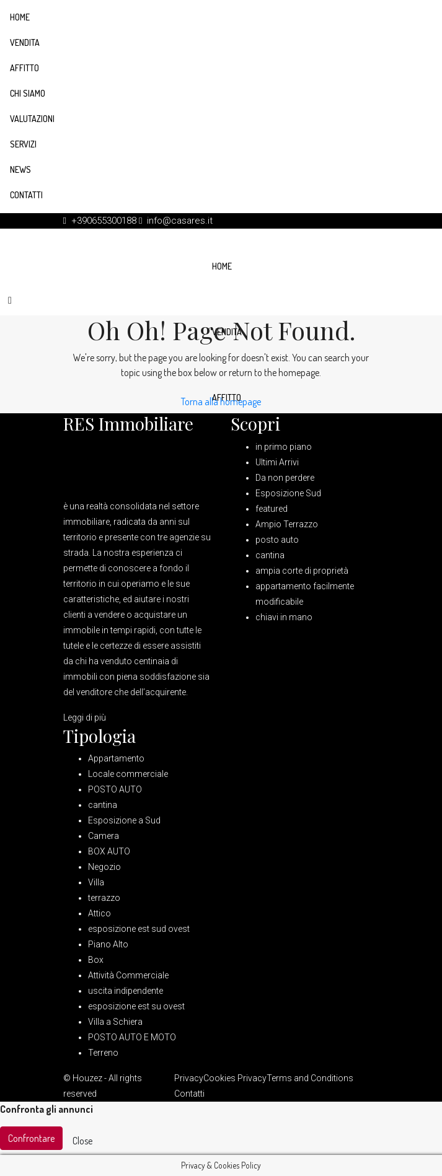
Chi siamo (27, 93)
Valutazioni (32, 118)
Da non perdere (284, 478)
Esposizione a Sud (124, 820)
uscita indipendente (125, 991)
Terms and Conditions (310, 1078)
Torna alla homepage (221, 401)
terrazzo (104, 898)
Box (96, 960)
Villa (96, 882)
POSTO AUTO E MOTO (132, 1037)
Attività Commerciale (128, 975)
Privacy (188, 1078)
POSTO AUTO (115, 789)
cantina (270, 555)
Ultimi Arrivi (277, 462)
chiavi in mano (283, 617)
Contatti (26, 195)
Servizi (23, 144)
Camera (103, 836)
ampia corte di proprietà (301, 571)
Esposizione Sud (288, 493)
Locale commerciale (128, 774)
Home (20, 17)
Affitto (24, 68)
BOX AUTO (109, 851)
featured (271, 509)
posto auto (277, 540)
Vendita (25, 42)
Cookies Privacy (235, 1078)
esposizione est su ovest (136, 1006)
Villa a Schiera (115, 1022)
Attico (99, 913)
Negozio (104, 867)
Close (82, 1140)
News (20, 169)
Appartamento (116, 758)
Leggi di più (84, 717)
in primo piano (283, 447)
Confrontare (31, 1138)
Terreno (103, 1053)
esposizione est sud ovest (139, 929)
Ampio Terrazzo (286, 524)
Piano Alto (108, 944)
